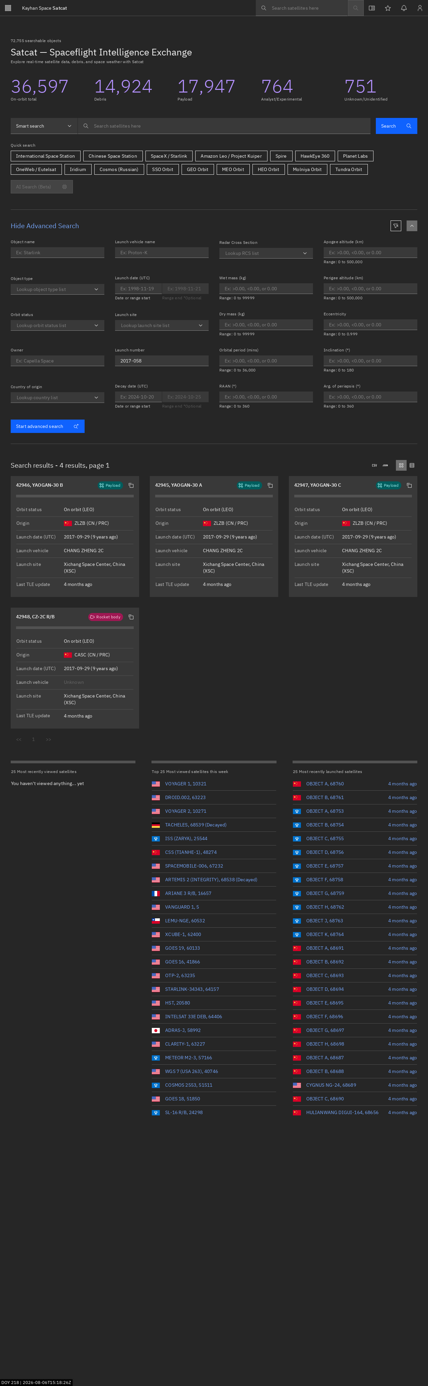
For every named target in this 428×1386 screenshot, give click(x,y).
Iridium (78, 169)
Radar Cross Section (238, 242)
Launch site (126, 314)
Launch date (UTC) (132, 277)
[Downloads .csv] (374, 465)
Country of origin (26, 386)
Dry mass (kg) (232, 313)
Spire (281, 156)
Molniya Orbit (307, 169)
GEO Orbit (197, 169)
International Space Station (45, 156)
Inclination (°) (337, 349)
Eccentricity (335, 313)
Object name (23, 241)
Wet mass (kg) (232, 277)
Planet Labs (355, 156)
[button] (131, 485)
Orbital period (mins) (239, 349)
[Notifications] (404, 8)
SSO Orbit (162, 169)
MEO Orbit (233, 169)
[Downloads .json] (385, 465)
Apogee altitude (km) (343, 241)
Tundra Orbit (348, 169)
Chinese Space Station (113, 156)
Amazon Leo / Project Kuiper (231, 156)
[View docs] (372, 8)
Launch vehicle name (135, 241)
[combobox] (44, 126)
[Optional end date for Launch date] (138, 288)
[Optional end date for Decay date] (185, 397)
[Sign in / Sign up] (420, 8)
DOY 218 (10, 1382)
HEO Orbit (268, 169)
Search (396, 126)
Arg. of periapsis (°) (342, 386)
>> (48, 739)
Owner (17, 349)
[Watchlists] (388, 8)
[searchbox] (301, 8)
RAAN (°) (228, 386)
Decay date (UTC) (131, 386)
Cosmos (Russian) (119, 169)
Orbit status (22, 314)
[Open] (96, 289)
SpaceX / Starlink (169, 156)
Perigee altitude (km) (343, 277)
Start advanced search (47, 426)
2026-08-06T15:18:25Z (47, 1382)
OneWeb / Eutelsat (36, 169)
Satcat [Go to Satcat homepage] (44, 8)
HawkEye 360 (315, 156)
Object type (22, 278)
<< (18, 739)
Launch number (129, 349)
